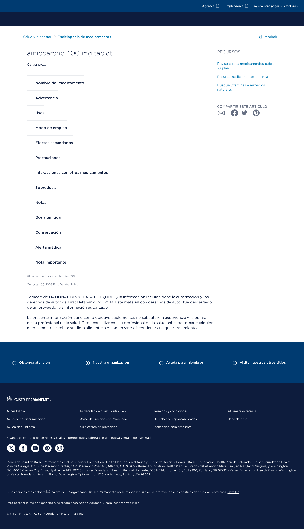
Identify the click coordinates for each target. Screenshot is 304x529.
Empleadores (237, 6)
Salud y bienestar (37, 37)
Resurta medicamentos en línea (242, 77)
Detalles (233, 492)
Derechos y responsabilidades (175, 419)
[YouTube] (35, 448)
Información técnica (241, 411)
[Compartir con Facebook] (233, 113)
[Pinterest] (47, 448)
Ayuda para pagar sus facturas (276, 6)
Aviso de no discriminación (26, 419)
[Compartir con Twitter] (244, 113)
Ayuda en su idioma (21, 427)
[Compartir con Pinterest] (256, 113)
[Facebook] (23, 448)
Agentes (211, 6)
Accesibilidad (16, 411)
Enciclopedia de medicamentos (84, 37)
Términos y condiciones (171, 411)
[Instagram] (59, 448)
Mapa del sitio (237, 419)
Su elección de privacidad (98, 427)
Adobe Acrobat (92, 503)
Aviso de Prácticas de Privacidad (103, 419)
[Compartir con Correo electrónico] (221, 113)
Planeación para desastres (172, 427)
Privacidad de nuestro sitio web (103, 411)
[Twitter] (11, 448)
